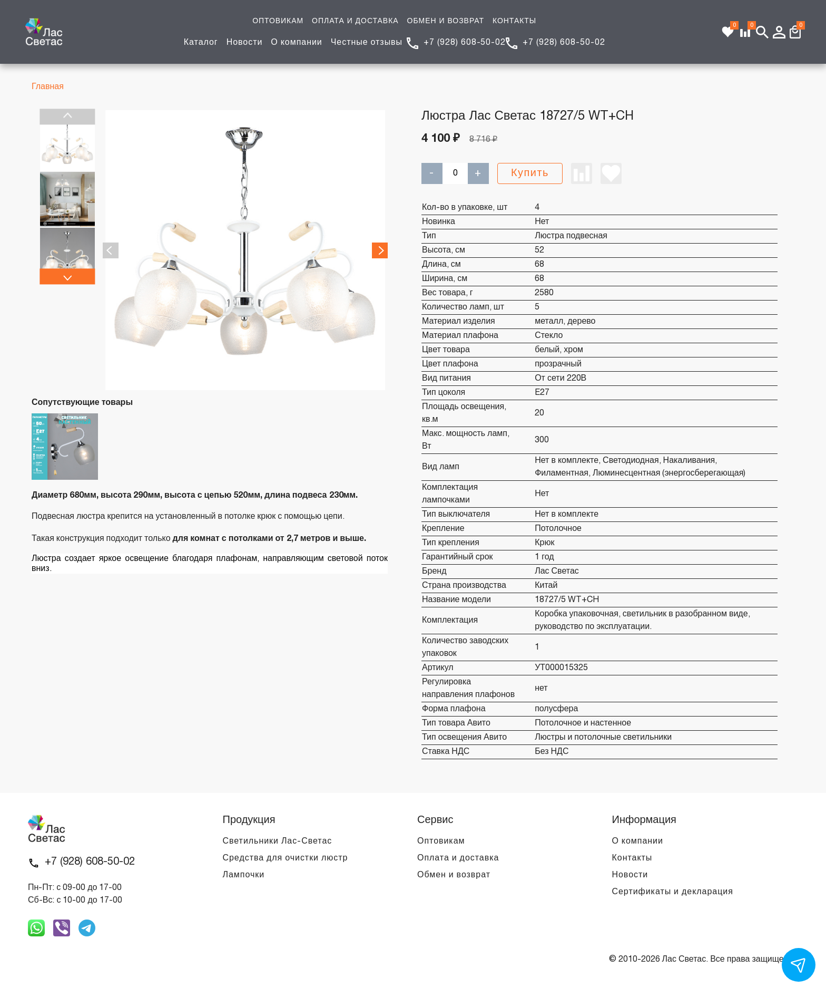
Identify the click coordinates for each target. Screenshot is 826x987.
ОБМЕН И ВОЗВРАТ (445, 21)
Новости (245, 42)
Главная (48, 87)
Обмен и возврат (453, 875)
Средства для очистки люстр (285, 858)
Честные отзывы (366, 42)
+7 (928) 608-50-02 (465, 42)
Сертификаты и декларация (672, 892)
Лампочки (244, 875)
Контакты (632, 858)
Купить (530, 173)
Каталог (201, 42)
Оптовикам (441, 841)
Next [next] (67, 277)
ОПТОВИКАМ (277, 21)
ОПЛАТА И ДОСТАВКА (355, 21)
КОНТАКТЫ (514, 21)
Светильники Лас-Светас (277, 841)
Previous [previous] (67, 116)
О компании (296, 42)
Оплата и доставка (458, 858)
